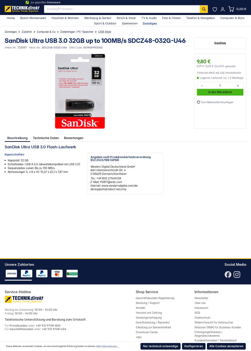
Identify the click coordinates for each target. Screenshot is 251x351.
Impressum (201, 308)
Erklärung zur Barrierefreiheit (153, 327)
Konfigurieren (193, 346)
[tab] (17, 137)
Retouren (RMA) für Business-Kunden (218, 327)
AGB (197, 312)
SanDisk (220, 43)
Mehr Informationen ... (107, 346)
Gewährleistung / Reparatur (153, 322)
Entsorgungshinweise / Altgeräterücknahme (208, 333)
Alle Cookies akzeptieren (226, 346)
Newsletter (201, 298)
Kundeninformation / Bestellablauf (216, 340)
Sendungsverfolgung (149, 317)
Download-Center (147, 332)
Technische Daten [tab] (45, 137)
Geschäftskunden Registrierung (155, 298)
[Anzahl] (220, 85)
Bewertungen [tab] (73, 137)
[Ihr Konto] (222, 9)
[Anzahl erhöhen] (238, 85)
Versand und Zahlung (149, 312)
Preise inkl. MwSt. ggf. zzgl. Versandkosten (219, 72)
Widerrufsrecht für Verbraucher (214, 322)
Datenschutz (202, 317)
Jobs (139, 337)
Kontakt (140, 308)
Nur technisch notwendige (160, 346)
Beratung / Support (147, 303)
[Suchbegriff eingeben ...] (122, 9)
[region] (70, 91)
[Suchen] (204, 9)
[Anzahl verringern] (202, 85)
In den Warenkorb (220, 92)
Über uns (200, 303)
